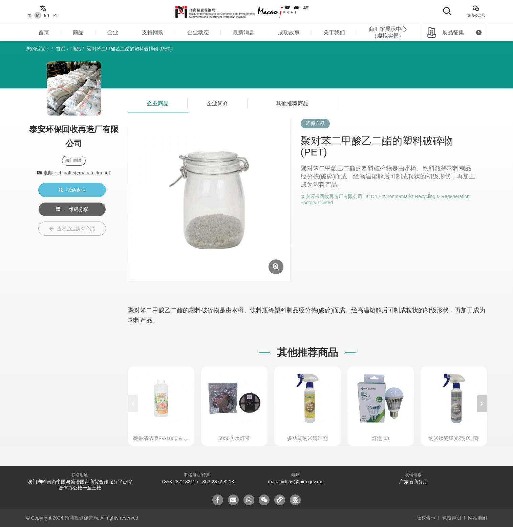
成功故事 (289, 32)
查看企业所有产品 (72, 228)
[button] (482, 403)
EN (46, 15)
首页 (43, 32)
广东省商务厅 (413, 481)
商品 (78, 32)
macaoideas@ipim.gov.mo (295, 481)
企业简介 (217, 103)
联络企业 (72, 190)
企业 (112, 32)
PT (56, 15)
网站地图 (477, 518)
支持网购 (153, 32)
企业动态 (198, 32)
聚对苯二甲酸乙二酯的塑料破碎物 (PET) (129, 48)
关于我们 (334, 32)
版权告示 (425, 518)
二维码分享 (72, 209)
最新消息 (243, 32)
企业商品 (158, 103)
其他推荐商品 (292, 103)
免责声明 (451, 518)
